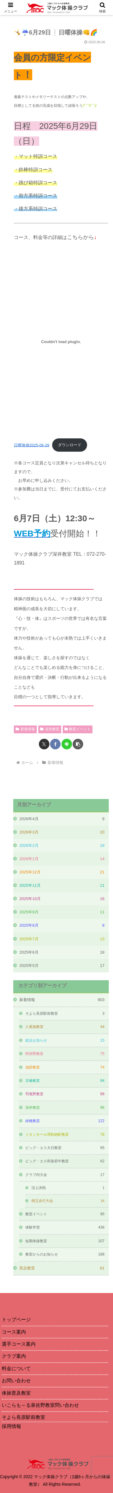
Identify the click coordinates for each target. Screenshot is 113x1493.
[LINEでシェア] (66, 744)
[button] (78, 744)
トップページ (16, 1319)
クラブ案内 (14, 1356)
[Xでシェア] (44, 744)
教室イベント (77, 729)
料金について (16, 1368)
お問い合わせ (16, 1380)
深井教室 (49, 729)
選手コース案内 (19, 1344)
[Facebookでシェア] (55, 744)
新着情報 (25, 729)
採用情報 (11, 1426)
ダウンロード (69, 445)
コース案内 (14, 1331)
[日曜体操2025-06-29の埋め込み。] (61, 341)
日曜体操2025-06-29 (31, 445)
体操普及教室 (16, 1393)
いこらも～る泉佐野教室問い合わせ (40, 1405)
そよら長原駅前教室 (23, 1417)
